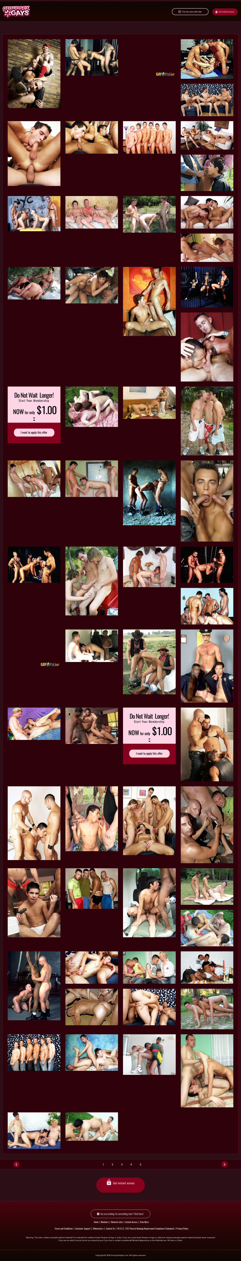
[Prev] (16, 1164)
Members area (231, 4)
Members (105, 1221)
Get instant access (226, 19)
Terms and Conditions (64, 1228)
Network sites (13, 4)
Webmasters (98, 1228)
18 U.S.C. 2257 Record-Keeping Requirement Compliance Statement (145, 1228)
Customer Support (83, 1228)
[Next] (225, 1164)
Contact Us (110, 1228)
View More (144, 1221)
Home (96, 1221)
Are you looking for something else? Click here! (122, 1214)
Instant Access (131, 1221)
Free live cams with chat (192, 19)
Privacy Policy (182, 1228)
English (31, 4)
